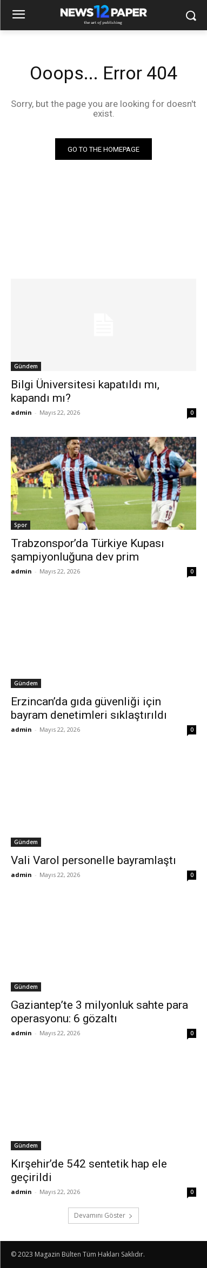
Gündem (26, 366)
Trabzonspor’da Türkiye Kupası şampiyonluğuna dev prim (87, 550)
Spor (20, 525)
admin (21, 412)
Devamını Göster (103, 1215)
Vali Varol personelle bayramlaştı (93, 860)
